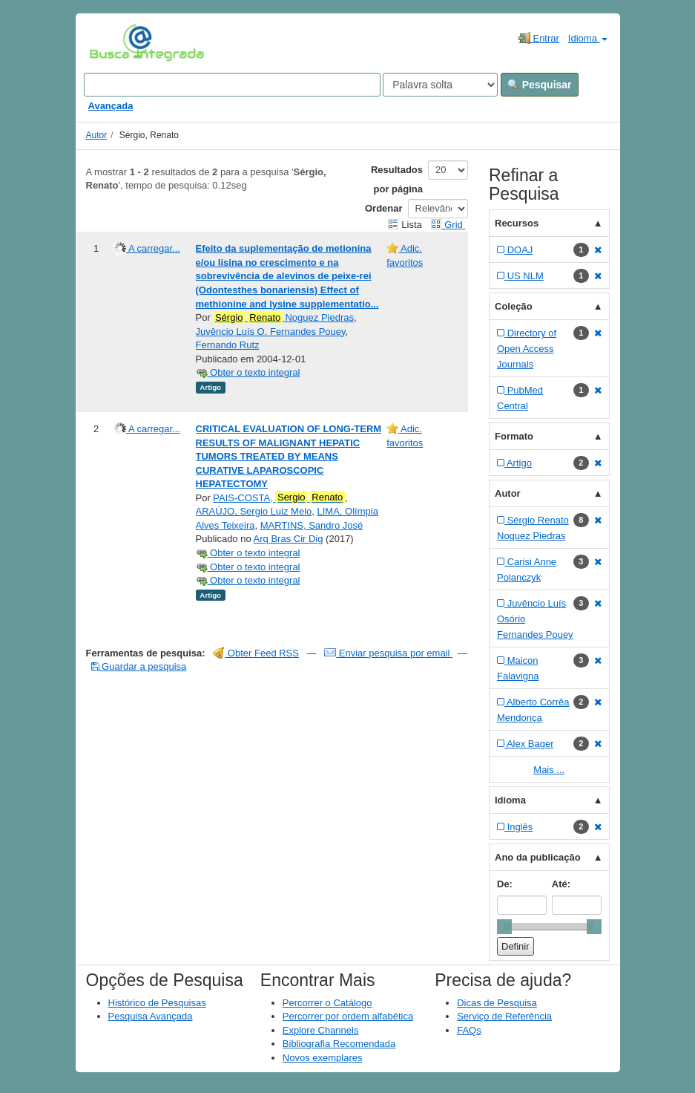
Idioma (587, 38)
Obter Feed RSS (256, 653)
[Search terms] (232, 85)
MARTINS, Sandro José (311, 525)
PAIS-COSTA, (279, 497)
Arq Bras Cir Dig (288, 538)
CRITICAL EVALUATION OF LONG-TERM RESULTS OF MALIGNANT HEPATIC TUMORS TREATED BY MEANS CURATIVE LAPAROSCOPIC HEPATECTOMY (289, 456)
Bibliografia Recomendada (339, 1043)
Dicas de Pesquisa (497, 1002)
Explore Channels (321, 1030)
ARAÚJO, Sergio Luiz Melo (254, 511)
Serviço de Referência (504, 1016)
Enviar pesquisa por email (388, 653)
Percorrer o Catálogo (327, 1002)
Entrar (538, 38)
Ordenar (384, 208)
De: (505, 884)
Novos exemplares (323, 1057)
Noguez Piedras (283, 317)
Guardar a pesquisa (139, 666)
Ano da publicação (538, 857)
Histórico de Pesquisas (157, 1002)
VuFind (112, 42)
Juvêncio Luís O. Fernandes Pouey (271, 331)
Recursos (516, 223)
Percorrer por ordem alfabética (348, 1016)
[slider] (504, 926)
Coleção (514, 306)
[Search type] (440, 85)
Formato (514, 436)
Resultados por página (397, 179)
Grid (448, 224)
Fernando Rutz (228, 344)
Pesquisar (539, 85)
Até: (561, 884)
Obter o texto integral (248, 372)
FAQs (469, 1030)
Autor (97, 135)
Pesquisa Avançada (150, 1016)
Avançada (111, 105)
